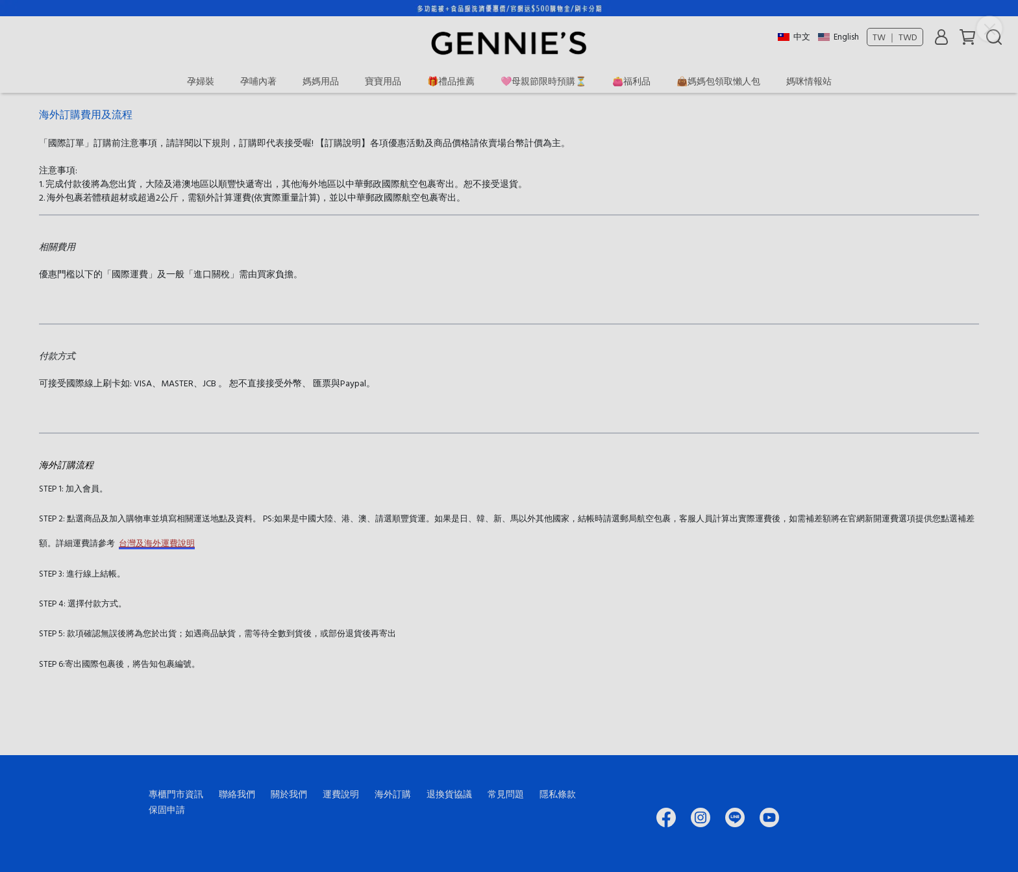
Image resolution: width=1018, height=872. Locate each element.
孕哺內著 (258, 81)
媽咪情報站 (809, 81)
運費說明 (341, 794)
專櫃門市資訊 (176, 794)
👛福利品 (631, 81)
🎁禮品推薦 (451, 81)
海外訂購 (393, 794)
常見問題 (506, 794)
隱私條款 (558, 794)
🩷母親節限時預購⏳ (543, 81)
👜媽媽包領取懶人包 (718, 81)
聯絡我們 (237, 794)
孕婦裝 (200, 81)
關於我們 (289, 794)
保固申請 (167, 809)
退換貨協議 (449, 794)
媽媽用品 (321, 81)
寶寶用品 (383, 81)
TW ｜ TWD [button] (895, 37)
